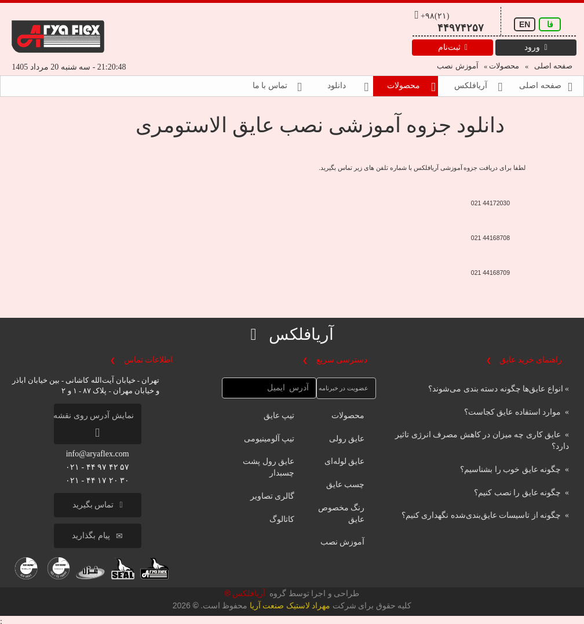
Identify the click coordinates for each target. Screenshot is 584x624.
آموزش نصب (457, 66)
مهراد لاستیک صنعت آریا (290, 605)
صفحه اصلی (552, 66)
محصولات (503, 66)
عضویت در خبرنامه (344, 387)
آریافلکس (247, 593)
